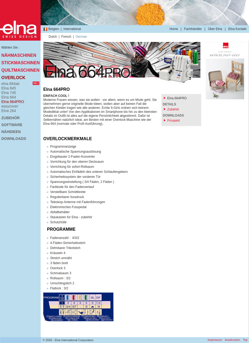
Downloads (13, 138)
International (72, 29)
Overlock (13, 77)
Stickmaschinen (20, 63)
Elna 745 (8, 93)
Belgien (51, 29)
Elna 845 (8, 88)
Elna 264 (8, 111)
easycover (9, 106)
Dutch (53, 36)
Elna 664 (8, 97)
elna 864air (20, 84)
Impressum (215, 339)
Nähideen (11, 132)
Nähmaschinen (18, 55)
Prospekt (173, 120)
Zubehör (10, 118)
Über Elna (215, 29)
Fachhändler (193, 29)
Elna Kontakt (237, 29)
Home (173, 29)
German (81, 36)
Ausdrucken (232, 339)
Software (11, 125)
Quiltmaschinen (20, 70)
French (66, 36)
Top (245, 339)
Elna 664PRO (12, 102)
